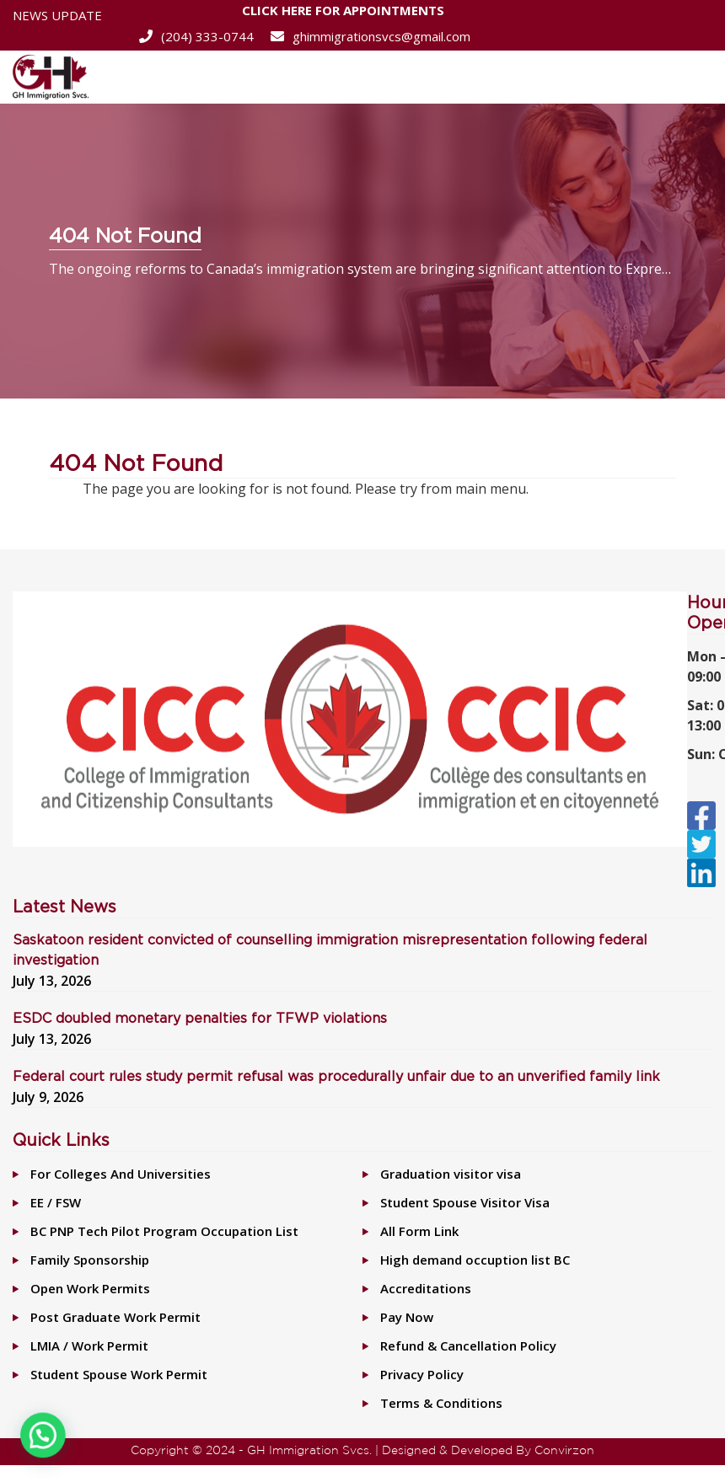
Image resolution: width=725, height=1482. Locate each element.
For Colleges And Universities (120, 1173)
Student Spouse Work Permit (118, 1374)
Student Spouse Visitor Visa (465, 1202)
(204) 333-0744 (196, 36)
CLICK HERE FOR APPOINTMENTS (343, 12)
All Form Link (419, 1231)
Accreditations (425, 1288)
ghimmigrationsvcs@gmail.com (370, 36)
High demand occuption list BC (475, 1259)
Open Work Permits (90, 1288)
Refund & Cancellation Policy (468, 1345)
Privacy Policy (422, 1374)
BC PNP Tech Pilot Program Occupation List (164, 1231)
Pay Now (406, 1316)
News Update (57, 15)
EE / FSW (55, 1202)
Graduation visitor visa (450, 1173)
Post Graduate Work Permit (115, 1316)
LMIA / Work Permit (89, 1345)
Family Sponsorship (89, 1259)
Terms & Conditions (441, 1402)
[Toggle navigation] (689, 78)
